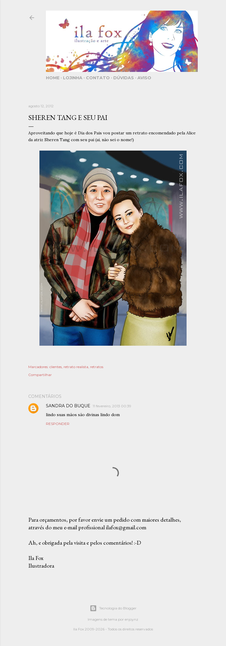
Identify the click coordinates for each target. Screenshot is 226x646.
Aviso (144, 77)
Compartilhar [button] (40, 375)
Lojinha (72, 77)
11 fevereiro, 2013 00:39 (112, 406)
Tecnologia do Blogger (113, 608)
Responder (57, 423)
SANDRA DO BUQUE (68, 405)
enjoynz (131, 619)
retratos (96, 367)
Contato (98, 77)
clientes (55, 367)
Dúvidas (123, 77)
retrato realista (76, 367)
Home (52, 77)
